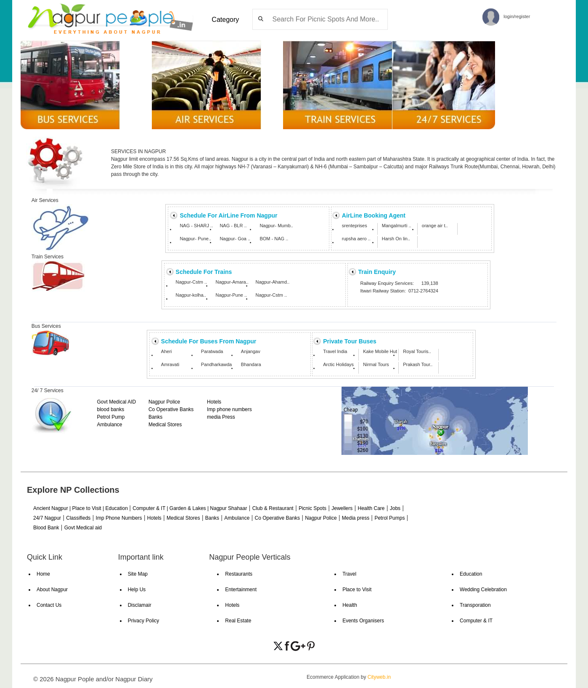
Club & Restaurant (273, 508)
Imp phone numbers (229, 409)
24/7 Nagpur (47, 518)
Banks (155, 417)
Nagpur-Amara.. (232, 282)
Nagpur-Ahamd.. (273, 282)
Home (43, 574)
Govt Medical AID (116, 402)
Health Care (371, 508)
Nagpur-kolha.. (191, 295)
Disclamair (139, 605)
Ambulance (109, 425)
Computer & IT (476, 621)
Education (117, 508)
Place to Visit (356, 589)
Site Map (138, 574)
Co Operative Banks (170, 409)
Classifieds (78, 518)
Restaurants (238, 574)
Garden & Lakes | (190, 508)
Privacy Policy (143, 621)
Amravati (170, 364)
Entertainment (241, 589)
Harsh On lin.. (396, 238)
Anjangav (250, 351)
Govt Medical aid (83, 528)
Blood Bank (46, 528)
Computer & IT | (151, 508)
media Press (221, 417)
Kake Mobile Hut (380, 351)
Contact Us (49, 605)
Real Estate (238, 621)
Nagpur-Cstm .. (191, 282)
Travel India (335, 351)
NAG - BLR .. (233, 225)
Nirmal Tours (376, 364)
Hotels (214, 402)
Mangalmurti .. (396, 225)
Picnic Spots (312, 508)
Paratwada (212, 351)
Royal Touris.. (417, 351)
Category (225, 19)
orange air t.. (435, 225)
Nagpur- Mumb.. (276, 225)
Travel (349, 574)
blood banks (110, 409)
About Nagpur (52, 589)
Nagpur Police (164, 402)
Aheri (166, 351)
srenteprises (354, 225)
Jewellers (341, 508)
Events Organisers (363, 621)
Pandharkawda (216, 364)
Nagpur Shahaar (228, 508)
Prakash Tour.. (417, 364)
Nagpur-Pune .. (231, 295)
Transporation (475, 605)
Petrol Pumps (389, 518)
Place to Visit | (89, 508)
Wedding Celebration (483, 589)
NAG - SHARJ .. (196, 225)
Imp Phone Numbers (119, 518)
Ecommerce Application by (349, 677)
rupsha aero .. (356, 238)
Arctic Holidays (338, 364)
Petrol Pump (110, 417)
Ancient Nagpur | (52, 508)
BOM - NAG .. (274, 238)
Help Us (137, 589)
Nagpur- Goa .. (235, 238)
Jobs (395, 508)
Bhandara (251, 364)
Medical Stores (165, 425)
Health (349, 605)
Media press (355, 518)
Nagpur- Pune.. (195, 238)
